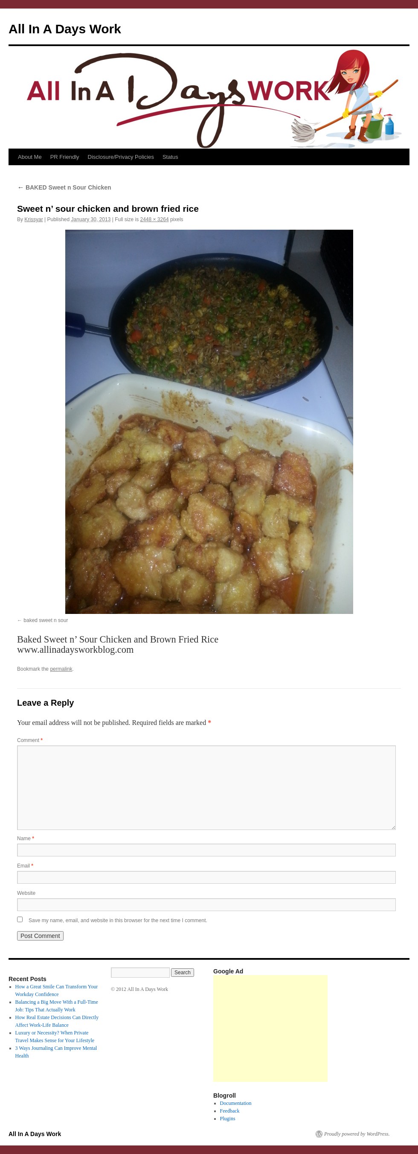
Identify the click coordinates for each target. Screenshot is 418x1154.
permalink (61, 669)
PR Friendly (64, 157)
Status (170, 157)
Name (25, 838)
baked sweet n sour (45, 620)
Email (25, 866)
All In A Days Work (65, 29)
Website (26, 893)
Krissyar (33, 219)
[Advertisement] (270, 1028)
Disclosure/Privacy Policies (121, 157)
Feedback (230, 1111)
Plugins (227, 1119)
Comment (30, 740)
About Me (30, 157)
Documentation (236, 1103)
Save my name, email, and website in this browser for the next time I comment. (118, 920)
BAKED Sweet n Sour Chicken (64, 187)
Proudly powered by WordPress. (357, 1134)
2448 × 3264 (154, 219)
